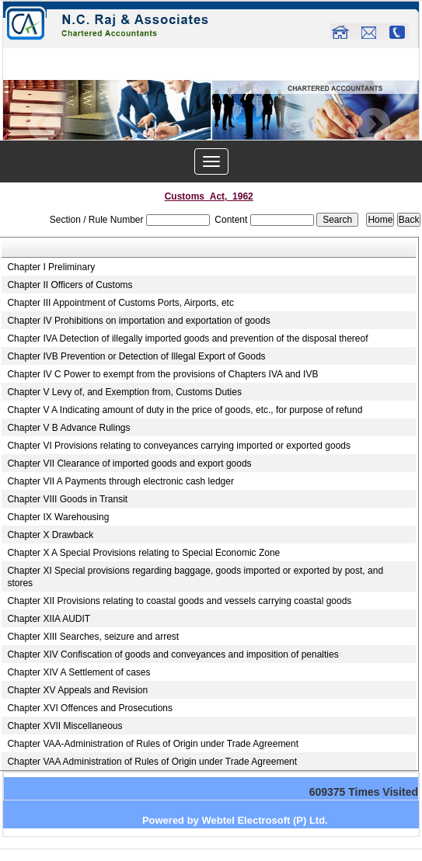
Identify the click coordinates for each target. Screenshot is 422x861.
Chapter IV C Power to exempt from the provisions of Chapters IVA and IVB (162, 374)
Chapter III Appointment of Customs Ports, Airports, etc (120, 302)
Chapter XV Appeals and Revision (77, 690)
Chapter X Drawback (50, 534)
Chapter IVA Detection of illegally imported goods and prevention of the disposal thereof (187, 338)
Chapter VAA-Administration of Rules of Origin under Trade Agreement (152, 743)
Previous (44, 124)
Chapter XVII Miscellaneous (64, 725)
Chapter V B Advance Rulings (68, 427)
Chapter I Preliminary (51, 267)
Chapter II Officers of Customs (69, 284)
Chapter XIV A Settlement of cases (78, 672)
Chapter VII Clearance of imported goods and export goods (129, 463)
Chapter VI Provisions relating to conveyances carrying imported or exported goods (179, 445)
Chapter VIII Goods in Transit (67, 499)
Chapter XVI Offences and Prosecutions (90, 708)
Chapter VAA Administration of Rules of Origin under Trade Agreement (152, 761)
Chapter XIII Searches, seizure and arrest (93, 636)
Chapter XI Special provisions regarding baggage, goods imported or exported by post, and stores (195, 576)
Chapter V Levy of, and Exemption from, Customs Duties (124, 392)
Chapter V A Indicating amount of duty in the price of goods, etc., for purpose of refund (184, 409)
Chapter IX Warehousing (58, 517)
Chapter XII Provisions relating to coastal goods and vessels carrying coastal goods (179, 600)
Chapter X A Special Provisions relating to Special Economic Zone (143, 552)
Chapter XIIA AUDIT (48, 618)
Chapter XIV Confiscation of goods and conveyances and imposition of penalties (172, 654)
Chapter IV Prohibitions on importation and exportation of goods (138, 320)
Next (373, 124)
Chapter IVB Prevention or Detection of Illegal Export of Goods (136, 356)
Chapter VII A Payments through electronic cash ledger (120, 481)
